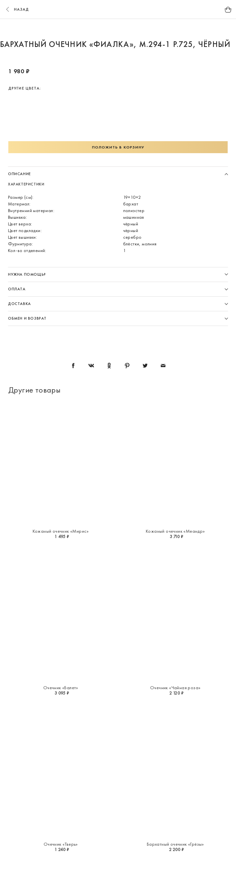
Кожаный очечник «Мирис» (61, 531)
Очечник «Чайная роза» (175, 688)
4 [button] (118, 29)
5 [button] (131, 29)
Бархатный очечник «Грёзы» (175, 844)
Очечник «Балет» (60, 688)
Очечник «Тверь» (61, 844)
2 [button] (93, 29)
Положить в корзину (118, 147)
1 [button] (80, 29)
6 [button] (143, 29)
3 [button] (106, 29)
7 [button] (156, 29)
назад (16, 9)
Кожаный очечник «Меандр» (175, 531)
